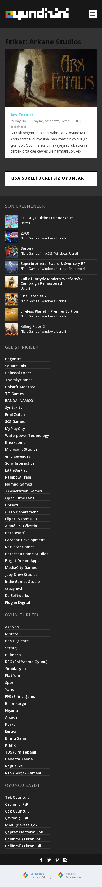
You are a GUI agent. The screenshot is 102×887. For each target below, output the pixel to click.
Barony (27, 248)
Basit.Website (73, 877)
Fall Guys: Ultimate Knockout (47, 217)
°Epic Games (30, 238)
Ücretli (65, 121)
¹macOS (46, 253)
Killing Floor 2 (33, 326)
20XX (25, 233)
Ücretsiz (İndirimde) (70, 268)
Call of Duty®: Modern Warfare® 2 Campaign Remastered (52, 281)
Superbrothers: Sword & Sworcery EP (53, 263)
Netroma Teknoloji (41, 877)
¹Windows (52, 121)
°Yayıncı (37, 121)
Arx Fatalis (22, 115)
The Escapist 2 (33, 296)
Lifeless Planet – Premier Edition (49, 311)
